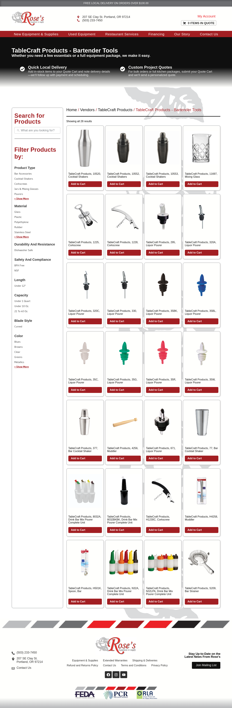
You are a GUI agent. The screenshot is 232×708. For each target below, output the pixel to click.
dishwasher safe (23, 250)
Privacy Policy (159, 665)
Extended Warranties (115, 660)
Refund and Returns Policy (82, 665)
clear (17, 352)
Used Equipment (81, 34)
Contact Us (209, 34)
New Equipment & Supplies (36, 34)
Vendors (87, 110)
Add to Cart (78, 184)
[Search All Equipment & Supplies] (40, 130)
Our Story (182, 34)
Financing (156, 34)
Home (71, 110)
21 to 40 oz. (21, 311)
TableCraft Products (115, 110)
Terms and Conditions (133, 665)
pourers (18, 194)
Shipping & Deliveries (144, 660)
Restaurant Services (122, 34)
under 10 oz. (21, 306)
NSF (16, 270)
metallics (19, 362)
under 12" (20, 285)
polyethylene (21, 222)
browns (18, 346)
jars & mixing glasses (26, 188)
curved (18, 326)
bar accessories (23, 173)
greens (18, 357)
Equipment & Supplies (85, 660)
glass (17, 211)
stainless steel (22, 232)
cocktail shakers (23, 178)
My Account (207, 16)
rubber (18, 227)
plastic (18, 217)
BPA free (19, 265)
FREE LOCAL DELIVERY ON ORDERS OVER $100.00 (115, 3)
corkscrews (20, 183)
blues (17, 341)
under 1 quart (22, 301)
